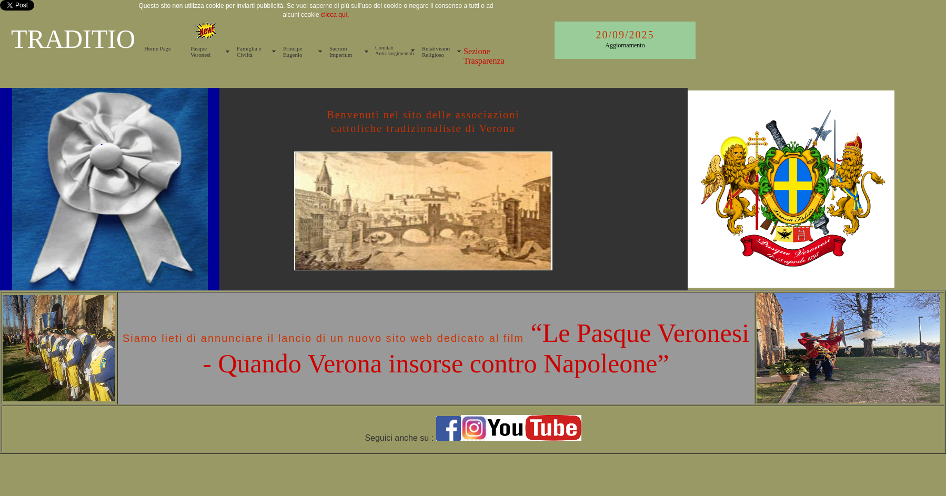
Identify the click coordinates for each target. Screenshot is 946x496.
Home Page (157, 48)
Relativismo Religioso (436, 51)
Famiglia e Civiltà (249, 51)
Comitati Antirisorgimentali (394, 50)
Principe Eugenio (293, 51)
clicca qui (333, 14)
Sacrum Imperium (340, 51)
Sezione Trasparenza (484, 56)
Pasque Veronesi (200, 51)
